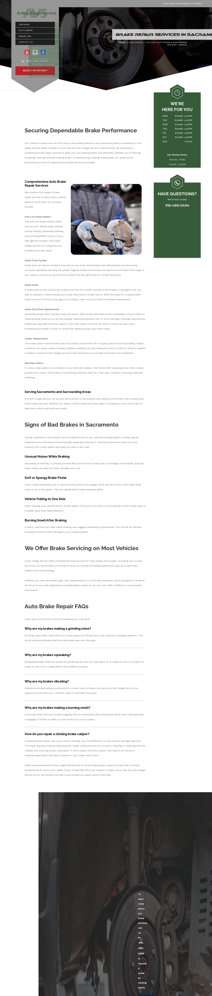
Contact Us (26, 43)
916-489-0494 (37, 62)
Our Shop (24, 26)
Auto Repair (26, 32)
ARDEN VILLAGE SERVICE (130, 43)
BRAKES (183, 46)
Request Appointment (35, 72)
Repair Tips (25, 38)
